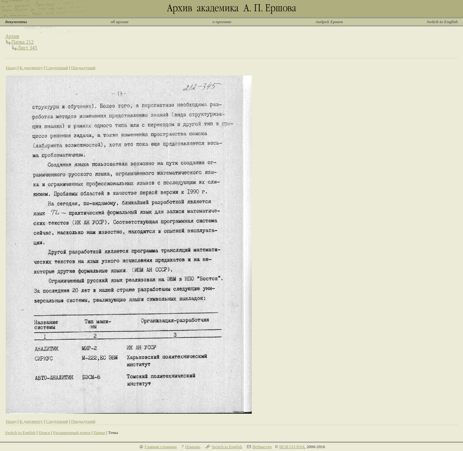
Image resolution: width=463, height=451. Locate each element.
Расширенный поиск (71, 432)
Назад (11, 67)
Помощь (192, 446)
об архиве (120, 21)
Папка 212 (22, 42)
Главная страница (161, 446)
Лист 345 (27, 47)
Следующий (57, 67)
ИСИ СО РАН (291, 446)
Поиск (44, 432)
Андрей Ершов (329, 21)
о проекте (222, 21)
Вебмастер (262, 446)
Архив (12, 36)
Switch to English (442, 21)
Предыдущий (83, 67)
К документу (31, 67)
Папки (99, 432)
